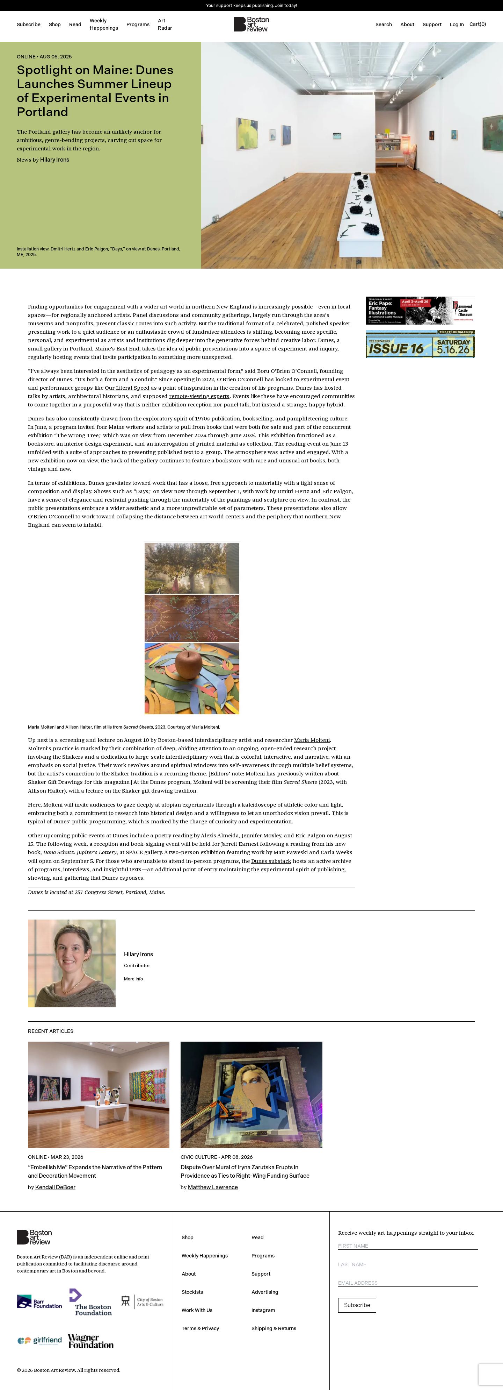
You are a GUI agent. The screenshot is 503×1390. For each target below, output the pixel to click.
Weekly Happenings (205, 1255)
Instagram (263, 1310)
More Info (133, 979)
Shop (55, 24)
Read (75, 24)
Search (384, 24)
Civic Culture (199, 1157)
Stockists (192, 1292)
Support (432, 24)
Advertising (265, 1292)
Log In (457, 24)
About (407, 24)
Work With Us (197, 1310)
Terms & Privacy (200, 1328)
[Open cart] (477, 24)
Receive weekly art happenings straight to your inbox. (406, 1232)
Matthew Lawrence (213, 1187)
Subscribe (29, 24)
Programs (138, 24)
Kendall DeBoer (55, 1187)
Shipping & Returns (274, 1328)
